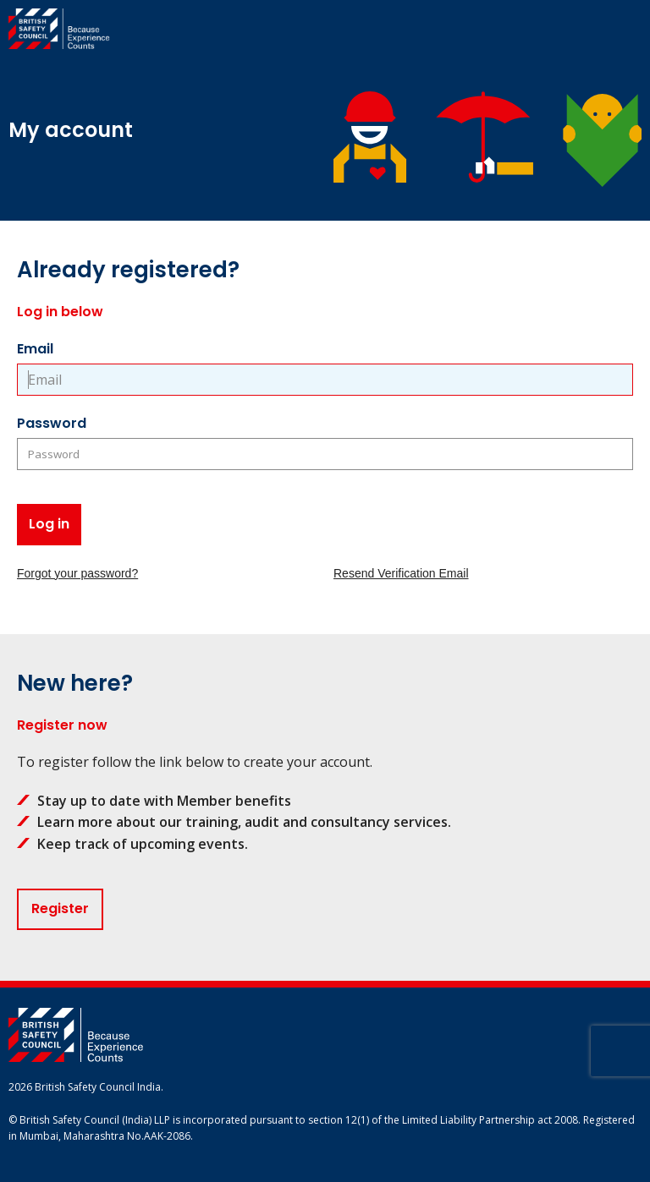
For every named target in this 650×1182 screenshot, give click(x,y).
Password (51, 423)
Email (35, 348)
